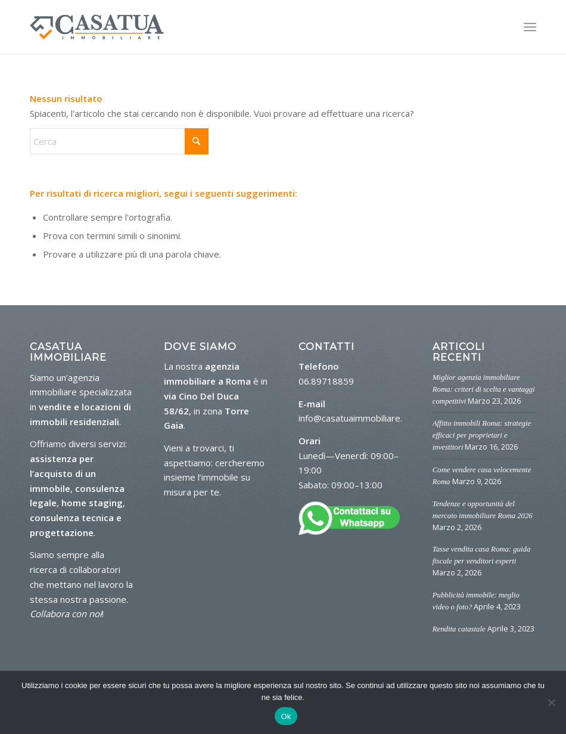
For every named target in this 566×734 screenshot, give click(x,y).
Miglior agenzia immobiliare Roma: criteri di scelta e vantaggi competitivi (484, 389)
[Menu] (530, 27)
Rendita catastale (459, 629)
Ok (286, 716)
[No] (551, 702)
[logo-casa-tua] (97, 27)
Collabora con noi (66, 614)
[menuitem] (530, 27)
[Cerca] (119, 141)
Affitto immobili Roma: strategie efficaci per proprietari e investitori (482, 435)
